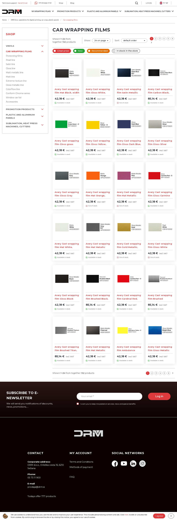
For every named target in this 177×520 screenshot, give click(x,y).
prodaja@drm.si (36, 487)
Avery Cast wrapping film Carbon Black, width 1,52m (160, 92)
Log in (159, 396)
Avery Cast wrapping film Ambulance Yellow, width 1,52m (129, 350)
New (80, 51)
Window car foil (13, 97)
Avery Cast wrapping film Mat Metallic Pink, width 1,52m (129, 195)
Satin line (10, 64)
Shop (61, 3)
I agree (159, 516)
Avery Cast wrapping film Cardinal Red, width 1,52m (129, 299)
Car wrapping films (19, 51)
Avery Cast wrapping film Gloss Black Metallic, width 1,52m (67, 299)
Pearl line (10, 60)
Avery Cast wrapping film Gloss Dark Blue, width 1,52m (129, 144)
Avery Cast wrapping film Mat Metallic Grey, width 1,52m (98, 247)
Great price (63, 51)
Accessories (12, 101)
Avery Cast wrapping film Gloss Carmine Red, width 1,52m (160, 195)
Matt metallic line (14, 72)
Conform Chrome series (18, 93)
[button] (164, 3)
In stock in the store (127, 51)
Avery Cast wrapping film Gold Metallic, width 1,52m (129, 247)
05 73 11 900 (34, 477)
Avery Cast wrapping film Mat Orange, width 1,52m (98, 195)
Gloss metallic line (15, 85)
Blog (72, 3)
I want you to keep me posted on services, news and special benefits (108, 404)
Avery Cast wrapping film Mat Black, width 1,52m (67, 92)
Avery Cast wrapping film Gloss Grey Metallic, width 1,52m (67, 195)
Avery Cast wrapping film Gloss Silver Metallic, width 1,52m (160, 144)
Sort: (117, 40)
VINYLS (10, 46)
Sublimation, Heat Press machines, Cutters (21, 125)
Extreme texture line (16, 81)
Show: (87, 40)
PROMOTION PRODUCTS (20, 109)
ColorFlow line (13, 89)
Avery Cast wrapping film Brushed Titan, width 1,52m (67, 350)
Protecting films (14, 56)
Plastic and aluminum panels (20, 116)
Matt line (10, 76)
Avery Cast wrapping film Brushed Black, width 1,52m (98, 299)
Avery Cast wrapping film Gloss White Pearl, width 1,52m (160, 247)
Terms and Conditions (81, 461)
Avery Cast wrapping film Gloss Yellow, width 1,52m (98, 144)
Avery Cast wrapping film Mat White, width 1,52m (67, 247)
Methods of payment (81, 467)
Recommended (100, 51)
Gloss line (10, 68)
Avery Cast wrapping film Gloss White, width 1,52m (98, 92)
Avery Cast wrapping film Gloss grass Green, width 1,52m (67, 144)
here (126, 515)
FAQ (72, 476)
